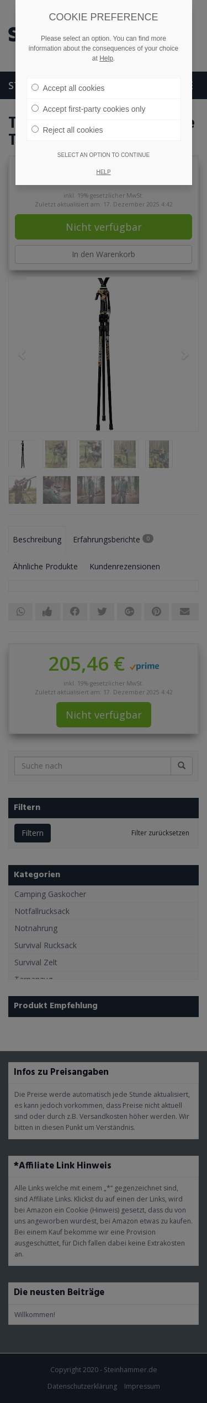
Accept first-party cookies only (88, 109)
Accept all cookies (68, 88)
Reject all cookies (67, 130)
